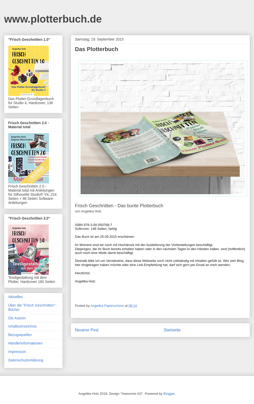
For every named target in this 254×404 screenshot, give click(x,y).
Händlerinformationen (25, 343)
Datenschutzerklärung (25, 360)
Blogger (168, 394)
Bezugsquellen (20, 335)
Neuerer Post (87, 330)
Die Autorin (17, 318)
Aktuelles (15, 297)
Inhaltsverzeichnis (22, 326)
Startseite (172, 330)
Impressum (17, 352)
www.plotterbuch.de (53, 19)
